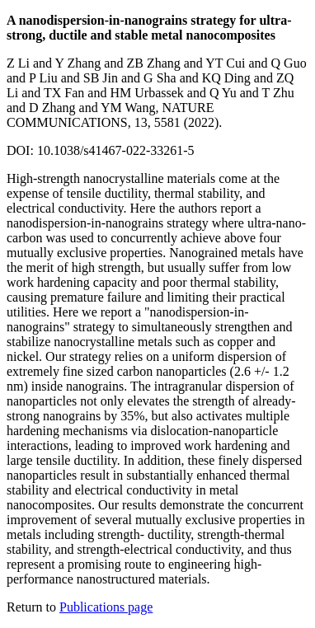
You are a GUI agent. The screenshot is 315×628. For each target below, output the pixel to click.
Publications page (106, 607)
